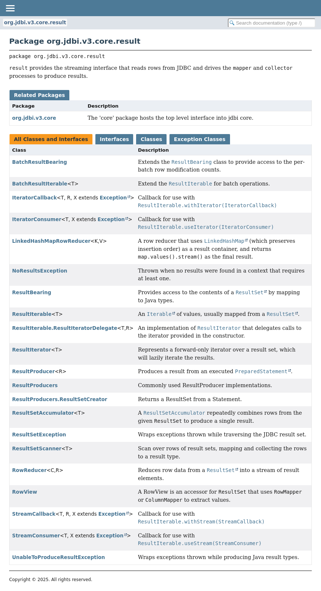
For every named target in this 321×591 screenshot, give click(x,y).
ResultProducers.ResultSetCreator (59, 399)
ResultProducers (35, 385)
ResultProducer (33, 371)
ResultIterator (31, 350)
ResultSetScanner (36, 448)
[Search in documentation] (271, 23)
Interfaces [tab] (114, 139)
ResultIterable (31, 314)
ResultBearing (31, 292)
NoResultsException (39, 271)
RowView (24, 492)
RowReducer (29, 470)
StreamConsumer (36, 535)
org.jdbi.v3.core (34, 118)
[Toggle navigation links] (10, 8)
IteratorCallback (34, 198)
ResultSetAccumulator (43, 413)
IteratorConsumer (36, 219)
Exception (113, 198)
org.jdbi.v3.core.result (35, 22)
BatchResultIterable (39, 184)
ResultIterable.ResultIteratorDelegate (64, 328)
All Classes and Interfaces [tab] (51, 139)
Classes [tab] (151, 139)
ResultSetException (39, 434)
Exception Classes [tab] (199, 139)
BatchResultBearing (39, 162)
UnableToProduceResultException (58, 557)
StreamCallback (33, 514)
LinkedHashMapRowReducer (51, 241)
